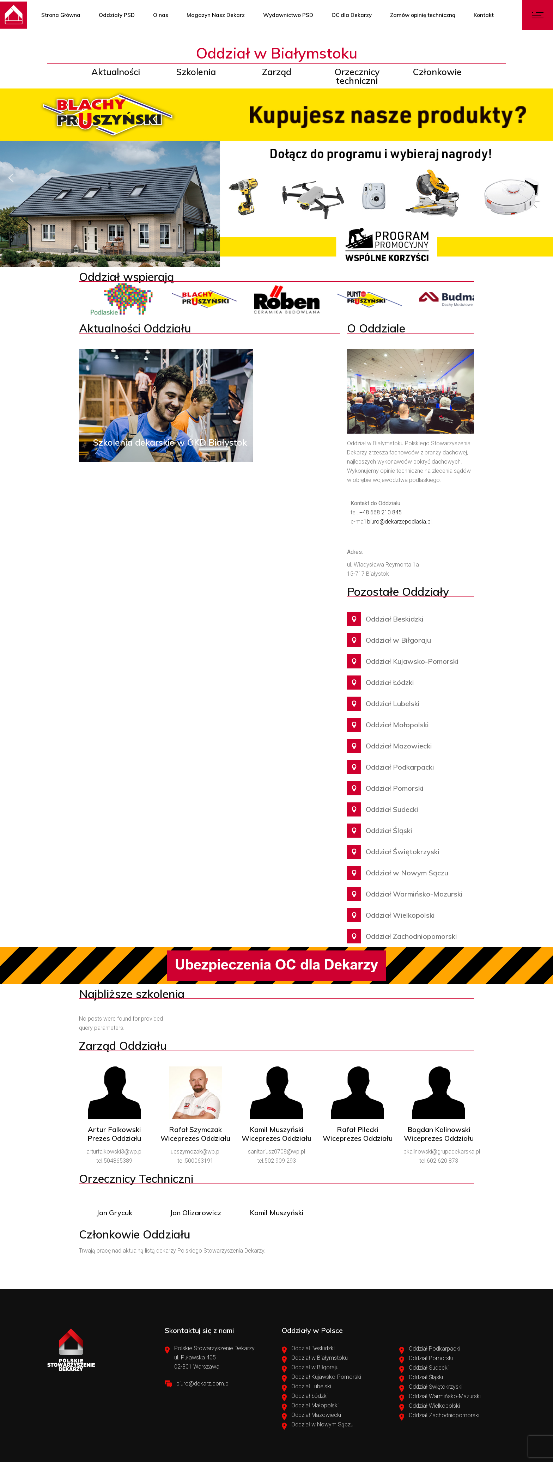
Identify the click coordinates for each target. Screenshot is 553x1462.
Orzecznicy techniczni (357, 76)
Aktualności (115, 71)
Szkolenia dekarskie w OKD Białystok (170, 442)
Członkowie (437, 71)
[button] (276, 177)
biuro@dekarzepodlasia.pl (399, 521)
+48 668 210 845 (380, 512)
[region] (276, 177)
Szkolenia (196, 71)
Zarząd (276, 71)
